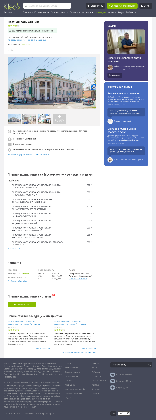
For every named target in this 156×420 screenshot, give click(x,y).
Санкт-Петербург (19, 363)
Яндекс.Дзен (122, 387)
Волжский (28, 371)
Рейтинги (131, 12)
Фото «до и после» (73, 393)
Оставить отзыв (21, 304)
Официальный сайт (78, 278)
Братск (7, 368)
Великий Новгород (27, 368)
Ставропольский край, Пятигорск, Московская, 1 (80, 274)
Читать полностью (42, 348)
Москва (7, 363)
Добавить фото (42, 154)
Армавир (40, 363)
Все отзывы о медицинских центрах (79, 352)
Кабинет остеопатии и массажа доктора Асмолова (134, 66)
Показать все (10, 377)
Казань (58, 374)
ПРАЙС (10, 50)
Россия (124, 374)
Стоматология (77, 12)
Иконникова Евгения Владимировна (128, 160)
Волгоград (18, 371)
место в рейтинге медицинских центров (31, 30)
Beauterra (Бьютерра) (122, 121)
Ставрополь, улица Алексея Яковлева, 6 (129, 69)
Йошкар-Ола (48, 374)
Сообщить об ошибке (17, 281)
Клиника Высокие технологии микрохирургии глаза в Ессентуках (70, 323)
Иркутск (37, 374)
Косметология (41, 12)
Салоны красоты (59, 12)
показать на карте (16, 40)
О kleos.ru (96, 376)
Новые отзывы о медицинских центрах (35, 316)
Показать (19, 44)
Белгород (36, 366)
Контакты (96, 389)
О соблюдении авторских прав (39, 413)
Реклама (95, 385)
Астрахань (8, 366)
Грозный (56, 371)
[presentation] (14, 83)
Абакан (31, 363)
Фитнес (90, 12)
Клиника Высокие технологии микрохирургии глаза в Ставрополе (24, 323)
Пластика (28, 12)
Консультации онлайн (119, 87)
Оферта (95, 393)
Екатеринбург (10, 374)
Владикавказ (55, 368)
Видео (68, 397)
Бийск (44, 366)
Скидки (111, 25)
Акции (121, 12)
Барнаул (28, 366)
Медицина (101, 12)
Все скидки (114, 75)
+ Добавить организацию (122, 5)
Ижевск (29, 374)
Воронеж (47, 371)
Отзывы (112, 12)
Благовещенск (55, 366)
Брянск (14, 368)
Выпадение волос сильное (123, 93)
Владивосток (42, 368)
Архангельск (50, 363)
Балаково (18, 366)
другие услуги (14, 248)
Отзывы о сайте (99, 380)
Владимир (8, 371)
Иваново (21, 374)
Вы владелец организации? (21, 154)
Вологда (38, 371)
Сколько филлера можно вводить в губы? (121, 130)
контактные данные (37, 40)
